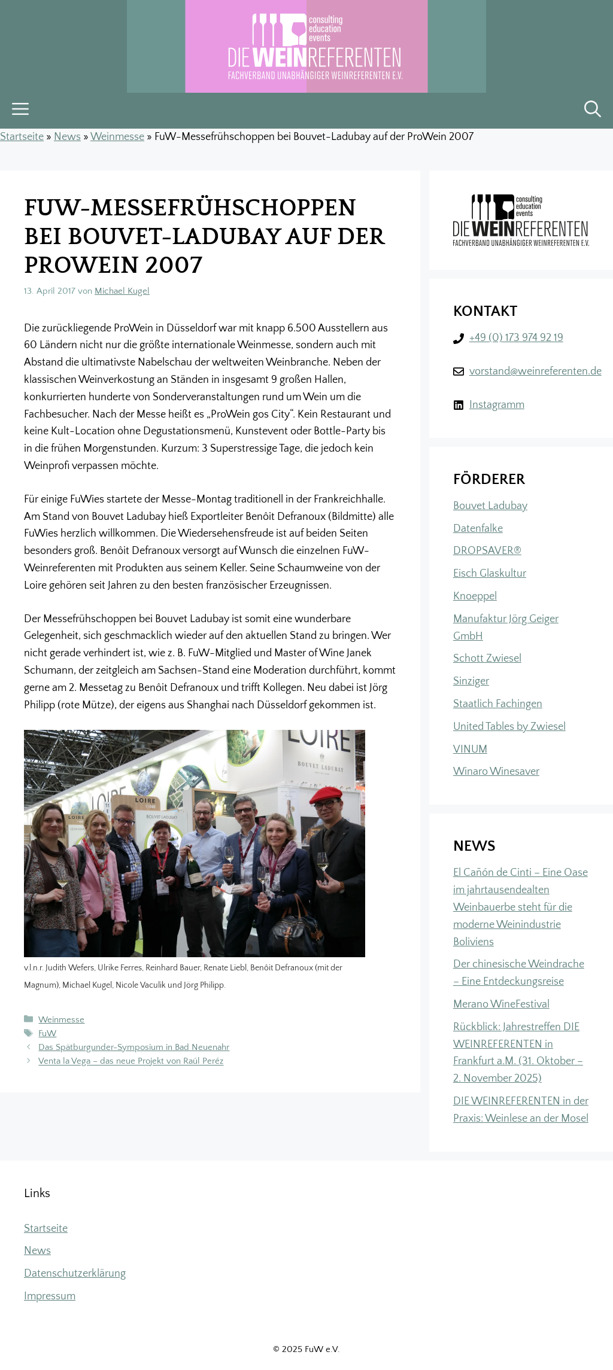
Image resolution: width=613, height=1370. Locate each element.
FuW (47, 1033)
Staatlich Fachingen (497, 704)
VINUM (470, 750)
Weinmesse (117, 137)
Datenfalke (478, 529)
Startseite (22, 137)
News (67, 137)
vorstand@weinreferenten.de (535, 371)
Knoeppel (475, 596)
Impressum (49, 1296)
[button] (592, 111)
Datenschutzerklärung (75, 1274)
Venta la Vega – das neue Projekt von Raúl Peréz (130, 1062)
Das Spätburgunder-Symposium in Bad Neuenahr (133, 1047)
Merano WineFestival (501, 1004)
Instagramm (496, 405)
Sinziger (471, 681)
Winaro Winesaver (496, 772)
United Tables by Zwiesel (509, 727)
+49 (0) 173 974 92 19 (516, 338)
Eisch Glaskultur (489, 574)
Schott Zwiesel (487, 659)
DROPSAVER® (487, 551)
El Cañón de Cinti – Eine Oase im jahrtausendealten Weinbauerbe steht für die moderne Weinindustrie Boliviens (520, 907)
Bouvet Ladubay (490, 506)
